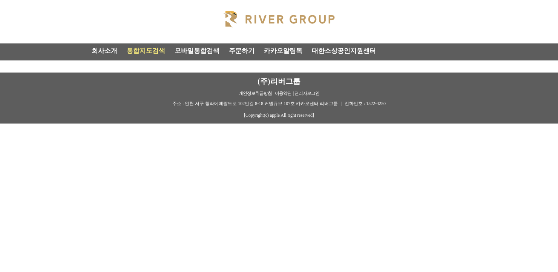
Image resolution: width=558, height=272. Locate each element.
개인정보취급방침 (255, 93)
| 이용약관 (282, 93)
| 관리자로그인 (306, 93)
